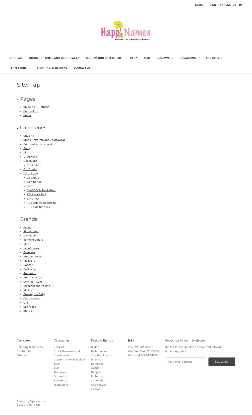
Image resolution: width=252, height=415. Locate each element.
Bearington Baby (34, 294)
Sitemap (22, 355)
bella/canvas (32, 248)
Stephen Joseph (33, 256)
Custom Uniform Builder (104, 58)
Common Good (33, 281)
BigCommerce (38, 401)
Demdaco (29, 235)
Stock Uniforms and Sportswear (54, 58)
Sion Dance (34, 182)
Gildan (27, 227)
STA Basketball (36, 194)
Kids (146, 58)
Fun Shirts (214, 58)
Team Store (19, 67)
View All (95, 389)
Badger (28, 265)
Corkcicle (29, 269)
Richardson (31, 231)
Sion (29, 186)
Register (230, 5)
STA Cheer (33, 198)
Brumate (29, 252)
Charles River (32, 298)
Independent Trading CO (39, 286)
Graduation (34, 165)
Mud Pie (28, 290)
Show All (28, 311)
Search (200, 5)
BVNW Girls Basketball (41, 190)
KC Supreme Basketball (42, 203)
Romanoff (29, 273)
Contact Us (82, 67)
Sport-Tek (29, 307)
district (96, 368)
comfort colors (33, 239)
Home (27, 115)
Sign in (214, 5)
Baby (133, 58)
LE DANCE (33, 177)
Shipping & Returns (52, 67)
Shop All (16, 58)
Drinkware (164, 58)
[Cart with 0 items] (242, 5)
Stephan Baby (32, 277)
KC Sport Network (38, 207)
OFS (26, 302)
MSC (26, 244)
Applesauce (98, 384)
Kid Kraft (29, 260)
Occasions (189, 58)
